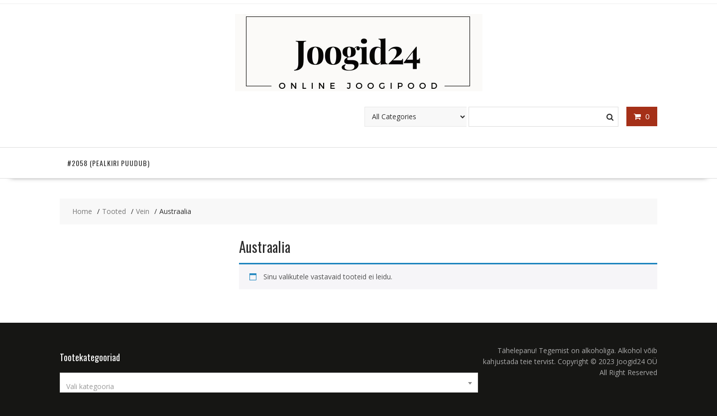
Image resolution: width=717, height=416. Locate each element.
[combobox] (269, 383)
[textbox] (269, 386)
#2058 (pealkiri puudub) (108, 163)
